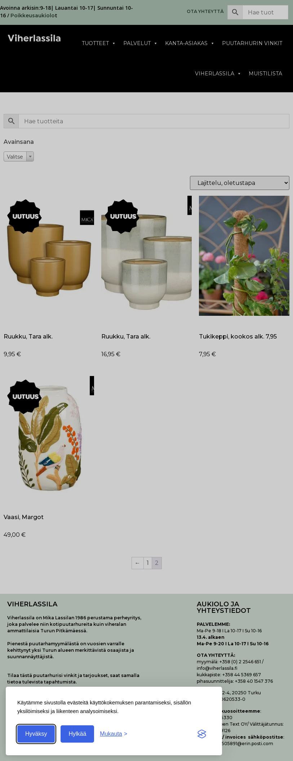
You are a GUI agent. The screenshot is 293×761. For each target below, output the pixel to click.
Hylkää (77, 734)
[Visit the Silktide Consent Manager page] (201, 734)
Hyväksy (36, 734)
